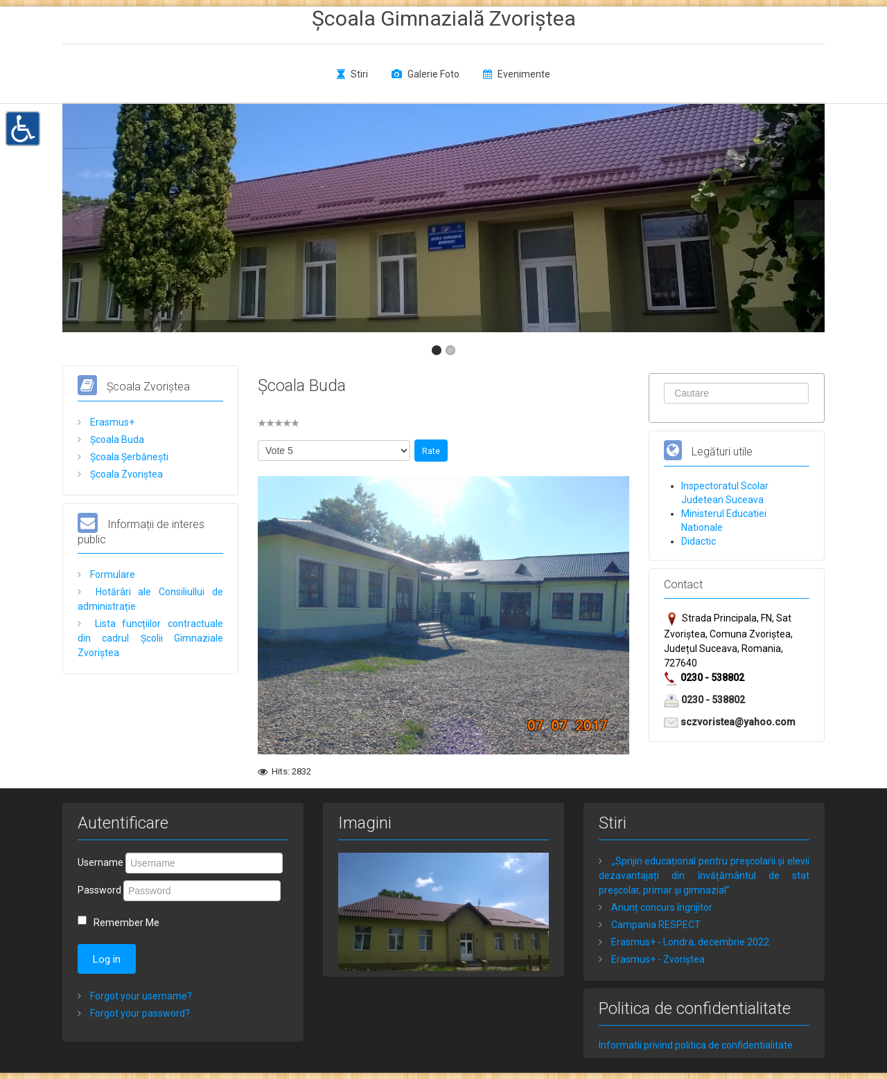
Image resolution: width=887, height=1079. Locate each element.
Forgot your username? (140, 995)
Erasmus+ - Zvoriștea (657, 959)
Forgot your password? (139, 1013)
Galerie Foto (433, 74)
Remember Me (126, 922)
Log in (107, 959)
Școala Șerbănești (128, 456)
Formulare (111, 574)
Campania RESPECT (655, 924)
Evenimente (524, 74)
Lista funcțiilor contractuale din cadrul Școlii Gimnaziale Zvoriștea (150, 638)
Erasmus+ (111, 422)
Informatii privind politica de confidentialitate (696, 1045)
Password (99, 890)
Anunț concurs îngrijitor (660, 907)
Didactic (698, 541)
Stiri (359, 74)
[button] (23, 127)
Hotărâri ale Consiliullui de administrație (150, 599)
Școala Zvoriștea (125, 474)
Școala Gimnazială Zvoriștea (444, 18)
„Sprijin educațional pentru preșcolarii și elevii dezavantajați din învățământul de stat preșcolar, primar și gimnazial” (704, 875)
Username (100, 862)
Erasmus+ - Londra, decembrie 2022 (689, 941)
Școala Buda (116, 439)
